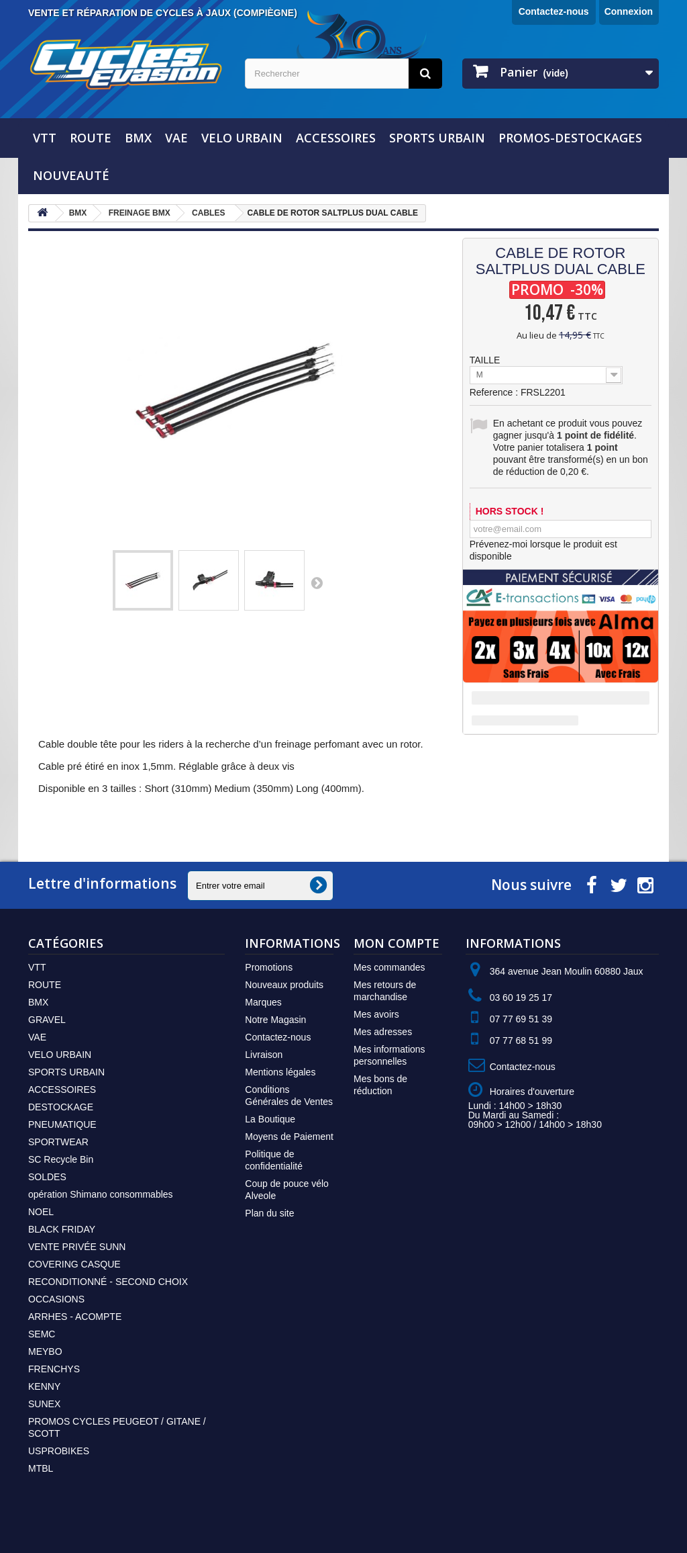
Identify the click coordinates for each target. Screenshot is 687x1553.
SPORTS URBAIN (437, 138)
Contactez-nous (554, 11)
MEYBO (45, 1351)
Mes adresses (383, 1031)
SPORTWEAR (58, 1142)
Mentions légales (280, 1072)
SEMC (41, 1334)
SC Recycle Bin (60, 1159)
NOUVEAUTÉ (71, 175)
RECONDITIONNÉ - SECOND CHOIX (108, 1281)
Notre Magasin (275, 1019)
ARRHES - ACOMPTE (74, 1316)
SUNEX (44, 1404)
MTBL (40, 1468)
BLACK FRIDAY (61, 1229)
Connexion (628, 11)
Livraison (263, 1054)
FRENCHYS (54, 1369)
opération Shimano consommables (100, 1194)
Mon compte (396, 943)
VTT (44, 138)
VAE (176, 138)
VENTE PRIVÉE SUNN (76, 1246)
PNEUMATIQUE (62, 1124)
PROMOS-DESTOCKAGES (570, 138)
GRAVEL (47, 1019)
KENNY (44, 1386)
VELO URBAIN (241, 138)
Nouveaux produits (284, 984)
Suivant (316, 582)
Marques (263, 1002)
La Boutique (270, 1119)
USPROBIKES (58, 1451)
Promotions (269, 967)
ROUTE (90, 138)
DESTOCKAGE (60, 1107)
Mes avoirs (376, 1014)
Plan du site (269, 1213)
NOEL (41, 1211)
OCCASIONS (56, 1299)
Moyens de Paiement (289, 1136)
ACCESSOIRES (336, 138)
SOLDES (47, 1176)
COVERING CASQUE (74, 1264)
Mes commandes (389, 967)
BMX (138, 138)
